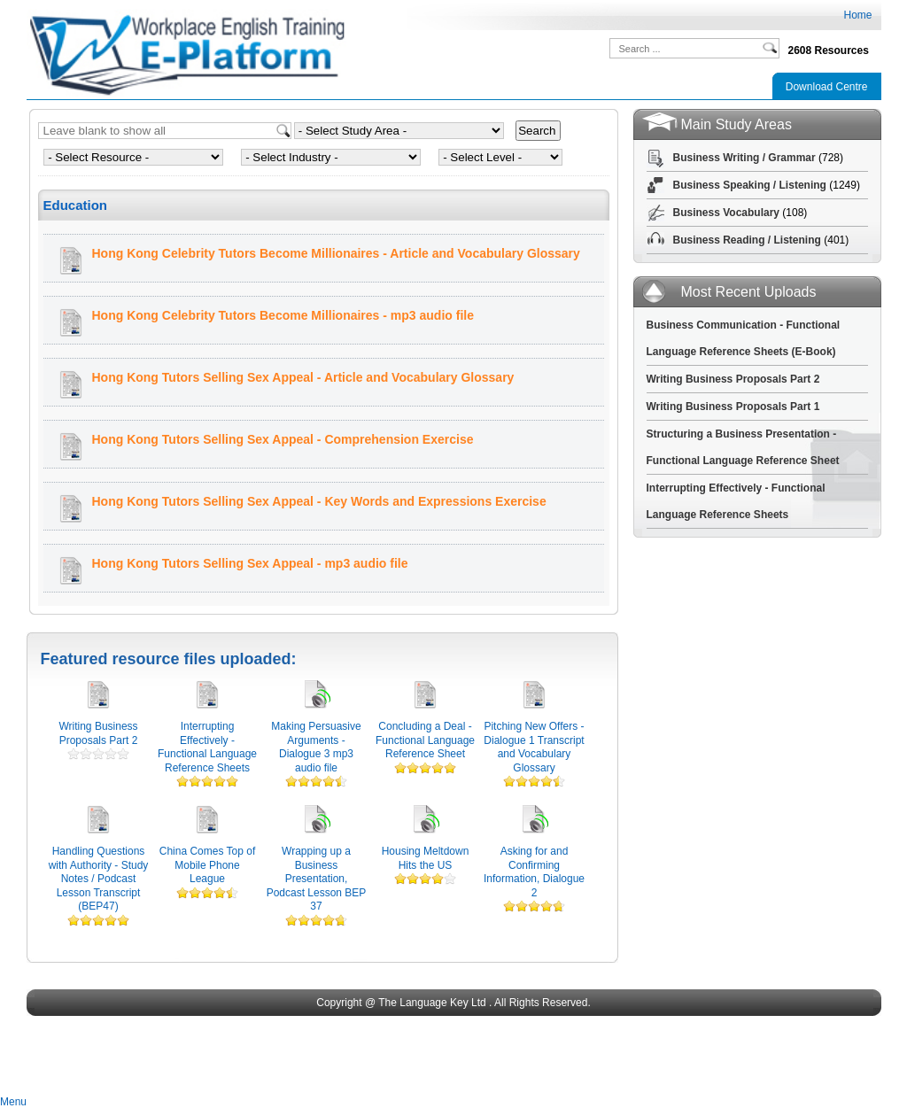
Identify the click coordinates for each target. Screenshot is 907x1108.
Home (857, 15)
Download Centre (827, 87)
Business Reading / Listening (747, 240)
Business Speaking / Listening (749, 185)
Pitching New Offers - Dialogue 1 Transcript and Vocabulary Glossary (534, 747)
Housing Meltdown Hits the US (425, 858)
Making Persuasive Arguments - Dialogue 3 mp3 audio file (315, 747)
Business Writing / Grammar (744, 157)
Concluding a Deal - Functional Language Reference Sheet (425, 740)
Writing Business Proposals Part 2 (97, 733)
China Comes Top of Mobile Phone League (207, 865)
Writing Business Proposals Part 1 (733, 406)
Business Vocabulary (726, 212)
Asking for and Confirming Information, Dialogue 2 (534, 872)
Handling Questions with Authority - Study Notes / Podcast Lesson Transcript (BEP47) (99, 878)
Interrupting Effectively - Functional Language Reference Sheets (207, 747)
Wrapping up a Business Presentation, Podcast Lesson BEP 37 (317, 878)
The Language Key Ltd (431, 1002)
